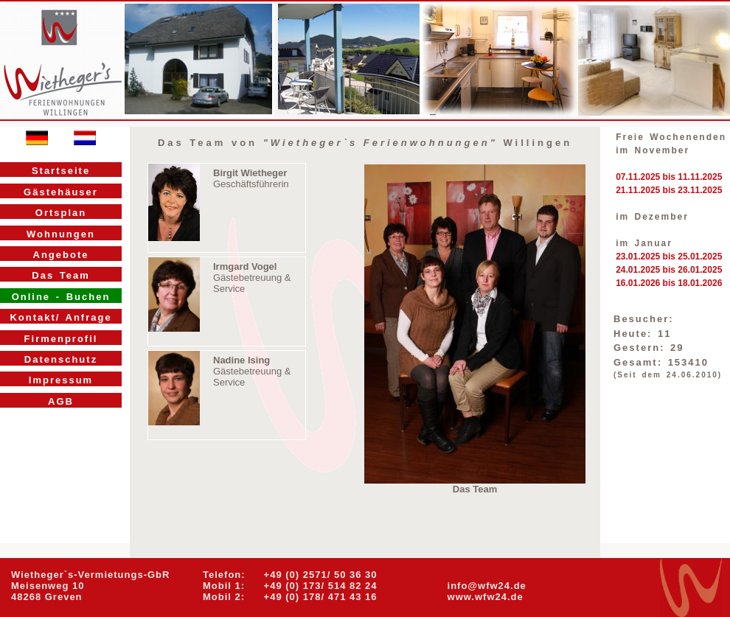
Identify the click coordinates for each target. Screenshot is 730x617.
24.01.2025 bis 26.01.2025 (669, 270)
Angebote (61, 254)
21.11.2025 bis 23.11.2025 (669, 190)
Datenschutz (60, 359)
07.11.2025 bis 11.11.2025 (669, 177)
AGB (61, 401)
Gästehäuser (61, 192)
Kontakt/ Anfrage (60, 317)
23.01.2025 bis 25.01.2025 (669, 256)
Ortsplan (60, 212)
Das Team (60, 275)
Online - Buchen (61, 296)
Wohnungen (61, 234)
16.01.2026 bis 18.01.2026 (669, 283)
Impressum (61, 380)
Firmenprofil (61, 338)
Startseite (61, 170)
